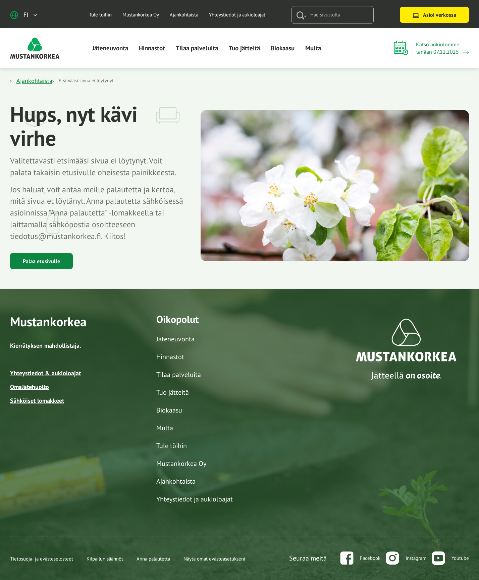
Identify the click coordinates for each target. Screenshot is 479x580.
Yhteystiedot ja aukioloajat (237, 14)
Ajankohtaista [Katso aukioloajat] (34, 81)
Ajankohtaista (184, 14)
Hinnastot (152, 48)
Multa (313, 48)
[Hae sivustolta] (339, 14)
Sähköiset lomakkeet (37, 400)
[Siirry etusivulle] (35, 47)
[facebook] (360, 558)
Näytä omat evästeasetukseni (214, 558)
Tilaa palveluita (197, 48)
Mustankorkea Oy (140, 14)
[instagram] (406, 558)
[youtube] (450, 558)
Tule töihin (100, 14)
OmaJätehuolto (29, 387)
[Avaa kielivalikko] (23, 15)
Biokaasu (283, 48)
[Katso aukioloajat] (431, 48)
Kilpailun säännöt (105, 558)
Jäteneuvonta (110, 48)
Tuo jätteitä (244, 48)
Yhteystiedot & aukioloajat (45, 373)
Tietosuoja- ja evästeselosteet (41, 558)
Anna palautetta (153, 558)
